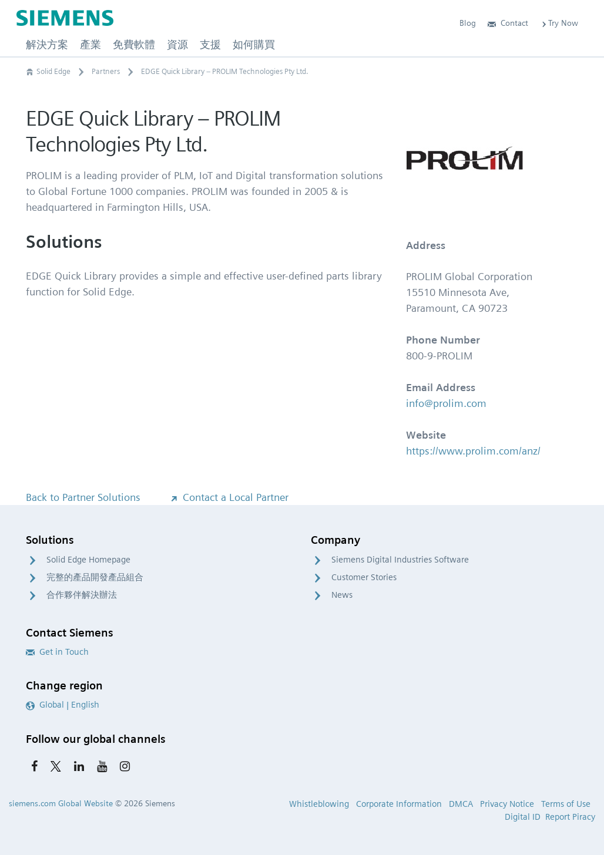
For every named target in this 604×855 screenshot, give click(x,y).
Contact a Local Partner (228, 497)
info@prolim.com (446, 403)
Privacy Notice (507, 804)
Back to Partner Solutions (83, 497)
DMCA (461, 804)
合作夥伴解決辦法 (81, 595)
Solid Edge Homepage (88, 559)
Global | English (62, 704)
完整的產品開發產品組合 (94, 577)
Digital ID (523, 817)
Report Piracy (570, 817)
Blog (467, 23)
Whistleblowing (319, 804)
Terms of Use (565, 804)
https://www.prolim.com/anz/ (473, 451)
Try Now (559, 23)
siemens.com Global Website (61, 803)
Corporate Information (399, 804)
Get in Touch (57, 652)
